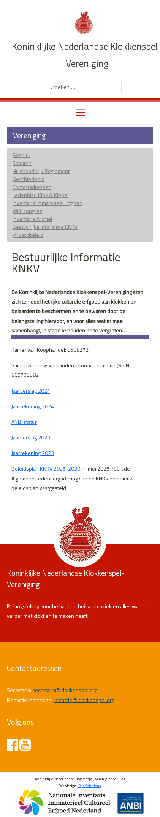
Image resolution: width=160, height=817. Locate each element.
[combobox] (84, 87)
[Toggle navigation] (80, 112)
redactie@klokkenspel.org (84, 700)
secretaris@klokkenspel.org (64, 690)
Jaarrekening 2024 (32, 406)
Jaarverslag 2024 (30, 391)
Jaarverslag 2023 (30, 437)
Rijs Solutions (89, 786)
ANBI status (24, 422)
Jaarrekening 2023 (32, 453)
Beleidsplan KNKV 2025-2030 (45, 468)
